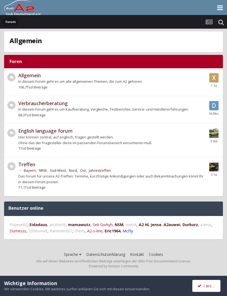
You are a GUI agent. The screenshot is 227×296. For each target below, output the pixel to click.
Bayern (30, 170)
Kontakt (137, 254)
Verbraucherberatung (43, 103)
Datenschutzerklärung (105, 254)
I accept (207, 285)
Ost (83, 170)
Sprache (72, 254)
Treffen (26, 164)
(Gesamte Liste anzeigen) (197, 208)
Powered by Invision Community (113, 266)
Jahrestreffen (100, 170)
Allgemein (29, 75)
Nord (73, 170)
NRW (43, 170)
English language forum (45, 131)
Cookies (156, 254)
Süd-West (58, 170)
